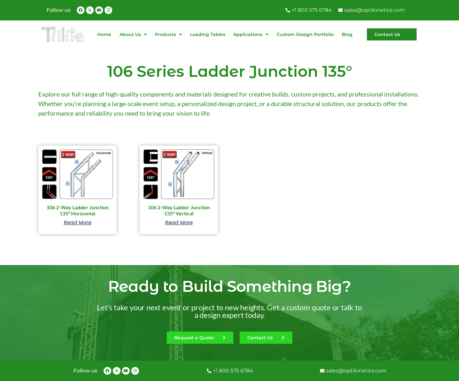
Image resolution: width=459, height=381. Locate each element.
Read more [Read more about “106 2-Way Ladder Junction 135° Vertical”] (179, 222)
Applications (250, 34)
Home (104, 34)
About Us (133, 34)
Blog (347, 34)
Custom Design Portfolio (305, 34)
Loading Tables (207, 34)
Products (168, 34)
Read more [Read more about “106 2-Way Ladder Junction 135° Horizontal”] (77, 222)
